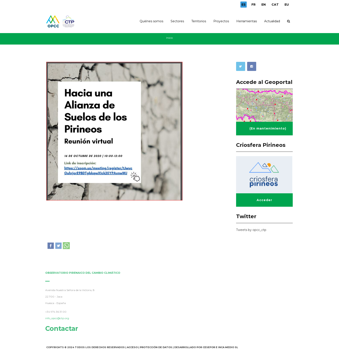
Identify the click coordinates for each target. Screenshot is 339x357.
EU (287, 4)
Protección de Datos (156, 347)
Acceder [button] (264, 200)
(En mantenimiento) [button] (267, 128)
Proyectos (221, 21)
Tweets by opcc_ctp (251, 230)
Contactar (60, 329)
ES (243, 4)
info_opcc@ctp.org (56, 318)
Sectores (177, 21)
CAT (275, 4)
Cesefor (209, 347)
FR (253, 4)
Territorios (198, 21)
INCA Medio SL (228, 347)
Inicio (169, 37)
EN (263, 4)
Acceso (132, 347)
